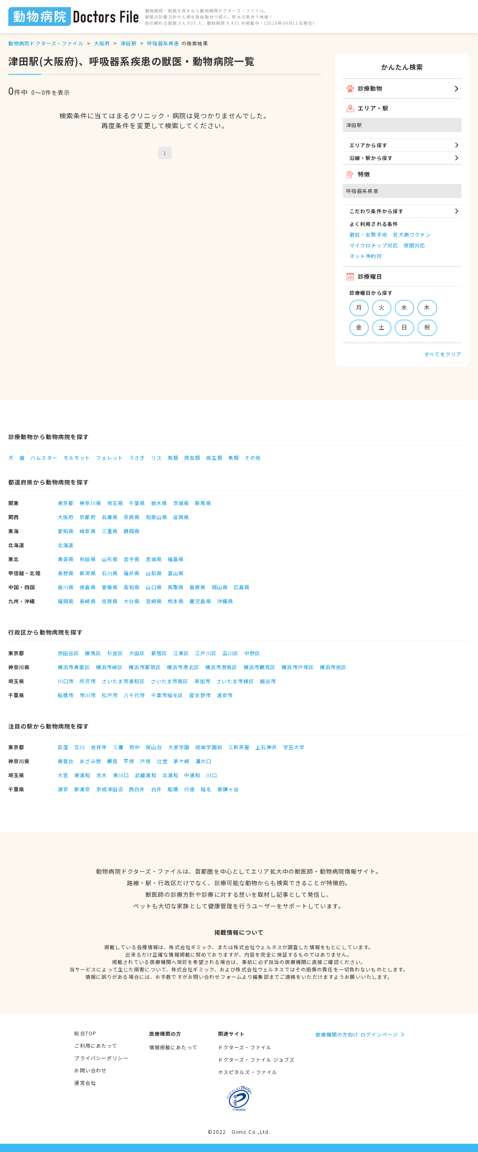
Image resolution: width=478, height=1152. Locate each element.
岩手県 (132, 558)
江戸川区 (205, 652)
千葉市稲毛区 (167, 694)
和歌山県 (156, 516)
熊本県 (176, 600)
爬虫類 (192, 457)
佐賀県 (110, 600)
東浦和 (82, 774)
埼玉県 (115, 502)
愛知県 (66, 530)
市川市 (88, 694)
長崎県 (88, 600)
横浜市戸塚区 (297, 666)
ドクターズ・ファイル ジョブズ (256, 1059)
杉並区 (115, 652)
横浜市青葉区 (74, 666)
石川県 (110, 572)
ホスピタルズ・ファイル (247, 1071)
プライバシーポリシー (101, 1057)
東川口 (121, 774)
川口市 (66, 680)
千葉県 (137, 502)
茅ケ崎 (181, 760)
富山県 (176, 572)
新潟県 (88, 572)
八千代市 (134, 694)
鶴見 (112, 760)
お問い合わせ (90, 1070)
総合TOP (85, 1033)
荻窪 (63, 746)
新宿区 (159, 652)
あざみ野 (90, 760)
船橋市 (66, 694)
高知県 (132, 586)
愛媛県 (110, 586)
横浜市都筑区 (145, 666)
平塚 (129, 760)
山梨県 (154, 572)
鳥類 (173, 457)
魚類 (233, 457)
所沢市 (88, 680)
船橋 (173, 788)
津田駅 (128, 43)
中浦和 (192, 774)
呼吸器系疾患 (163, 43)
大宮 (63, 774)
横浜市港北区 (183, 666)
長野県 (66, 572)
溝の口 (203, 760)
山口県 (154, 586)
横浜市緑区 (109, 666)
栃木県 (159, 502)
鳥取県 (176, 586)
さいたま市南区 (170, 680)
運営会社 (85, 1082)
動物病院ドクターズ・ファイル (46, 43)
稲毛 (206, 788)
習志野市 (200, 694)
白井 (156, 788)
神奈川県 (90, 502)
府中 (134, 746)
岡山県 (220, 586)
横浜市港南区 (221, 666)
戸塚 (145, 760)
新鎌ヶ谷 (228, 788)
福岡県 (66, 600)
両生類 (214, 457)
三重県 (110, 530)
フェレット (109, 457)
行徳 (189, 788)
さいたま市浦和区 (123, 680)
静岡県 (132, 530)
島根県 (198, 586)
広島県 (242, 586)
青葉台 (66, 760)
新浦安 (82, 788)
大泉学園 (179, 746)
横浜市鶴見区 (260, 666)
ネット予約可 (365, 255)
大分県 (132, 600)
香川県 (66, 586)
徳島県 (88, 586)
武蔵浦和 (145, 774)
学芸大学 (294, 746)
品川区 (231, 652)
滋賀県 (181, 516)
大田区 (137, 652)
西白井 (137, 788)
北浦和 (170, 774)
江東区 (181, 652)
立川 (79, 746)
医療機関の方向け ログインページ (357, 1034)
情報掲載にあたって (173, 1047)
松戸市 (110, 694)
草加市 (202, 680)
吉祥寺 (99, 746)
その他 (253, 457)
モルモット (77, 457)
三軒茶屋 (239, 746)
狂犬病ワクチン (412, 234)
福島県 (176, 558)
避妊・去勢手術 (368, 234)
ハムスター (44, 457)
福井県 (132, 572)
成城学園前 (209, 746)
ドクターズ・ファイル (245, 1047)
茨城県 (181, 502)
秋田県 (88, 558)
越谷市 (268, 680)
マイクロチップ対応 (373, 245)
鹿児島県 (200, 600)
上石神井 (266, 746)
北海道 (66, 544)
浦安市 (225, 694)
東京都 (66, 502)
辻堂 (162, 760)
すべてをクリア (443, 353)
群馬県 (203, 502)
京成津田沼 (110, 788)
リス (156, 457)
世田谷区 (68, 652)
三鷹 (118, 746)
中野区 (252, 652)
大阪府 (102, 43)
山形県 (110, 558)
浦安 (63, 788)
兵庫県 (110, 516)
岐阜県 (88, 530)
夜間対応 (414, 245)
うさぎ (137, 457)
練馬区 (93, 652)
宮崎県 (154, 600)
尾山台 (154, 746)
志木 (101, 774)
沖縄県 (225, 600)
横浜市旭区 (333, 666)
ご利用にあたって (95, 1045)
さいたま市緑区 (235, 680)
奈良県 (132, 516)
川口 (211, 774)
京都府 (88, 516)
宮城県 (154, 558)
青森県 (66, 558)
